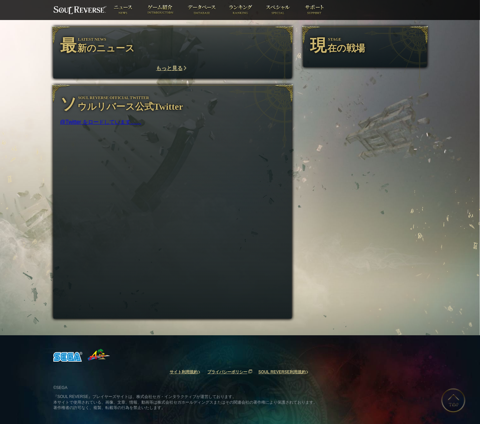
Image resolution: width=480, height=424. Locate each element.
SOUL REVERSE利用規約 (282, 372)
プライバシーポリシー (227, 372)
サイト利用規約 (184, 372)
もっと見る (169, 68)
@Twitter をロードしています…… (100, 122)
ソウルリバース (80, 10)
